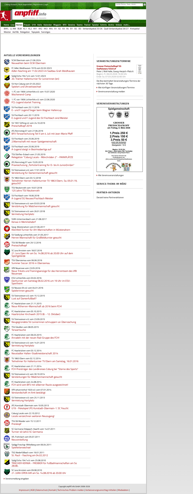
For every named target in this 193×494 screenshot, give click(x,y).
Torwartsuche (19, 330)
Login (46, 4)
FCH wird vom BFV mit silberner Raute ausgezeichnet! (40, 385)
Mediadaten (123, 490)
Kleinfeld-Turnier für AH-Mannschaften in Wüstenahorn (41, 230)
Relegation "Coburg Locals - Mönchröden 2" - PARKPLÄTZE (42, 157)
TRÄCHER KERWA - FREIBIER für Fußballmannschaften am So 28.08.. (44, 464)
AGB (33, 490)
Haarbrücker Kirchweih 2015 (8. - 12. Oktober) (36, 314)
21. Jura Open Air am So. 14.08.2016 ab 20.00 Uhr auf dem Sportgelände (42, 254)
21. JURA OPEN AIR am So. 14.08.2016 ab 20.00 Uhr (39, 473)
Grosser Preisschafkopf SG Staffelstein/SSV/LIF (109, 67)
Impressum (24, 490)
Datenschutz (42, 490)
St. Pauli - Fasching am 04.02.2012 (30, 455)
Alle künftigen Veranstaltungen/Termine (116, 87)
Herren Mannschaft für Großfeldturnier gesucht (37, 237)
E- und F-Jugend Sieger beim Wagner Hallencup (37, 110)
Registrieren (38, 4)
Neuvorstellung (20, 439)
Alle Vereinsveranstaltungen (111, 175)
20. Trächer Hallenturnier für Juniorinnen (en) (35, 79)
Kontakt (52, 490)
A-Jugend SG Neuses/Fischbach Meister (32, 198)
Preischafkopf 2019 (22, 126)
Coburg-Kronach (11, 4)
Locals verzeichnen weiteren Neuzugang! (33, 416)
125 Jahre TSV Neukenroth (26, 190)
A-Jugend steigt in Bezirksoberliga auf (31, 149)
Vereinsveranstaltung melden (111, 91)
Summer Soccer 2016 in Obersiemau (31, 263)
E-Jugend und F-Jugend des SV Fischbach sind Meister (40, 118)
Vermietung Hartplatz (23, 214)
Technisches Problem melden (71, 490)
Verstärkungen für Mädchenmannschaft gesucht (37, 377)
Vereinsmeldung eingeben (17, 478)
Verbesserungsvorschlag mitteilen (100, 490)
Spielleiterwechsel (21, 447)
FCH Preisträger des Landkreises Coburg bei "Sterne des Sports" (45, 369)
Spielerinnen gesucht (23, 290)
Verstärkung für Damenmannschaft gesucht (34, 173)
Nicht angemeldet (25, 4)
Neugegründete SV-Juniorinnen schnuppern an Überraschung (44, 322)
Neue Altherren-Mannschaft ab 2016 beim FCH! (37, 306)
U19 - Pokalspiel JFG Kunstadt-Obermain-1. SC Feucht (40, 408)
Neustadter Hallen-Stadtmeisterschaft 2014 (35, 353)
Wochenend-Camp (21, 94)
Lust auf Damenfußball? (24, 298)
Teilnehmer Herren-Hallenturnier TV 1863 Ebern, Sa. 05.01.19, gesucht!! (44, 182)
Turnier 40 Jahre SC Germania (27, 432)
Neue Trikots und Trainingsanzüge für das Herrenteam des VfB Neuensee (44, 272)
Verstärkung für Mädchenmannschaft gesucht (36, 206)
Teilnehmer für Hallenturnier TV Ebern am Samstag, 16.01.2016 (45, 361)
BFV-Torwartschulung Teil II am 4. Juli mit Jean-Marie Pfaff (42, 133)
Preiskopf (16, 424)
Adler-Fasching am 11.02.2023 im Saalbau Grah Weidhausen (43, 71)
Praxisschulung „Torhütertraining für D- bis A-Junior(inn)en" (43, 165)
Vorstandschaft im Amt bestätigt (29, 392)
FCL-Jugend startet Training (26, 102)
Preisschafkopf (19, 245)
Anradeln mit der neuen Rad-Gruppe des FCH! (35, 337)
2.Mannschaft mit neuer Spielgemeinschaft (34, 141)
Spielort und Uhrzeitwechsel (26, 86)
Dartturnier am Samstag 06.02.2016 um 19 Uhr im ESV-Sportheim (41, 282)
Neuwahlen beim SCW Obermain (29, 63)
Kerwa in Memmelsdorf (24, 222)
